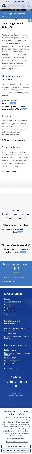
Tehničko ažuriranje (11, 333)
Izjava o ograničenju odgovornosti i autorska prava (16, 329)
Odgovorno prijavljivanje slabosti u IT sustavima (16, 337)
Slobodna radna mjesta (12, 302)
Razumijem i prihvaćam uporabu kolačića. (17, 450)
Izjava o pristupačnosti (12, 361)
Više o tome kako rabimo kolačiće (17, 442)
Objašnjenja (8, 305)
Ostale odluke (9, 281)
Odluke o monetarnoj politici (14, 278)
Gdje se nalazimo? (10, 314)
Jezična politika (9, 364)
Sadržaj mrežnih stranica (12, 368)
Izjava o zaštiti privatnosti (17, 439)
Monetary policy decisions (9, 102)
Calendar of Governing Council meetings (17, 230)
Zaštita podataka (10, 350)
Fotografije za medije (11, 308)
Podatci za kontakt (10, 311)
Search (22, 5)
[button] (28, 2)
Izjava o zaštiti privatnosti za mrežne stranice (17, 354)
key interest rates (11, 49)
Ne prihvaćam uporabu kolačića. (17, 446)
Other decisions (10, 171)
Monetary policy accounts (14, 140)
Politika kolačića (10, 358)
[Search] (15, 5)
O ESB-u (7, 299)
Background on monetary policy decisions (17, 250)
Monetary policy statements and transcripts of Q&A (14, 107)
